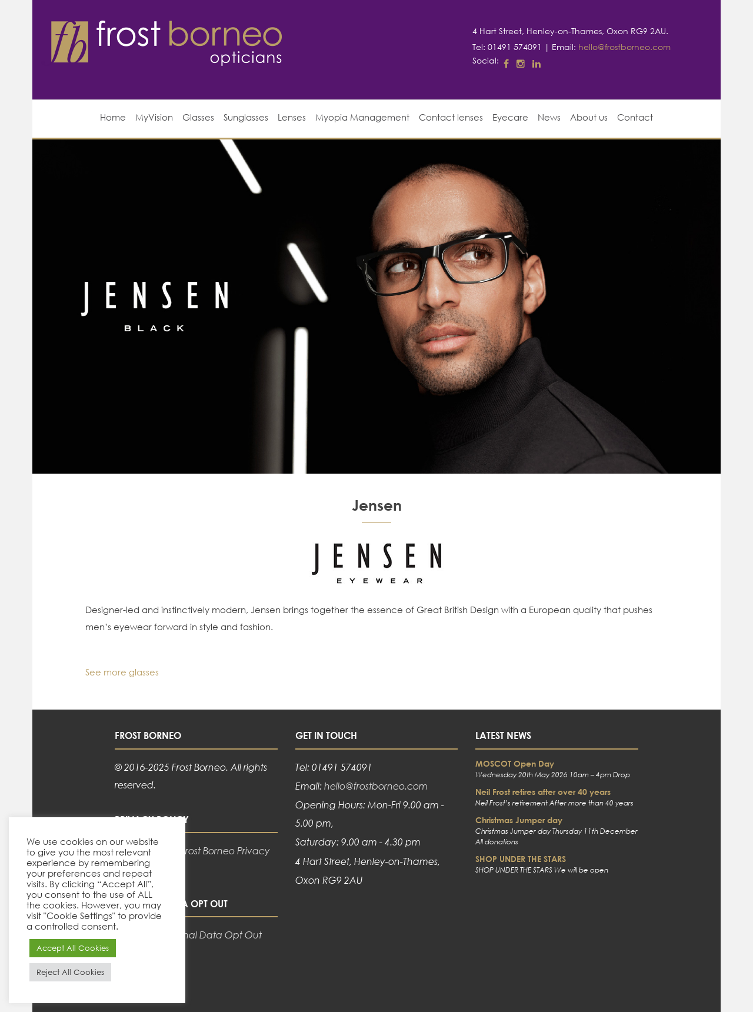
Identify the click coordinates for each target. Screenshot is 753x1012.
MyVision (154, 117)
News (549, 117)
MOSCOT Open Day (514, 763)
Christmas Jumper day (518, 820)
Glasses (198, 117)
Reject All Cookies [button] (70, 972)
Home (113, 117)
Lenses (292, 117)
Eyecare (510, 117)
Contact (635, 117)
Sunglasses (246, 117)
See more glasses (122, 672)
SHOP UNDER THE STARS (520, 859)
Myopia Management (362, 117)
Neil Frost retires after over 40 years (543, 792)
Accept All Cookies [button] (72, 948)
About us (589, 117)
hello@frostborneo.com (624, 46)
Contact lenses (451, 117)
